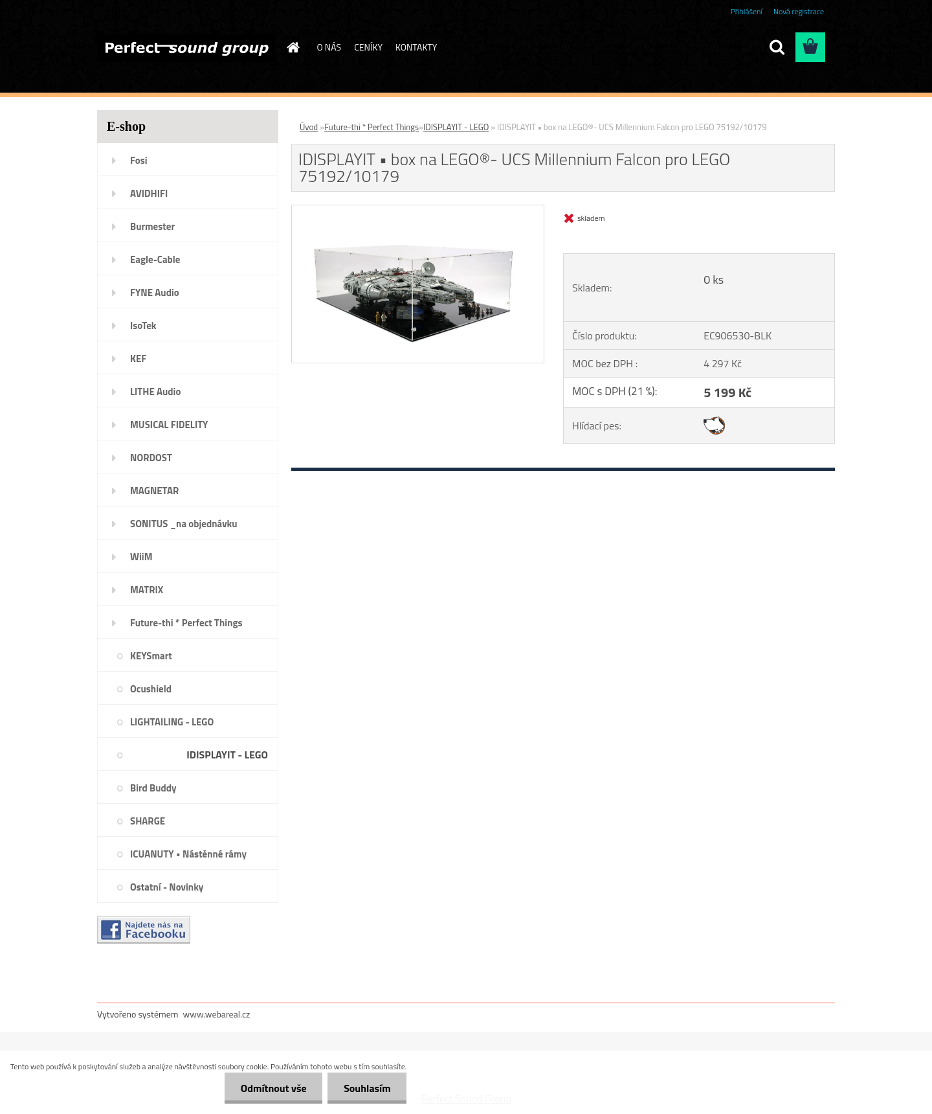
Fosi (139, 160)
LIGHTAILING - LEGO (172, 721)
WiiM (141, 556)
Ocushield (151, 688)
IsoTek (143, 325)
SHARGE (147, 820)
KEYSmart (151, 655)
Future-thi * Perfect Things (186, 622)
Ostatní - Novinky (166, 887)
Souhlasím (367, 1088)
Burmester (152, 226)
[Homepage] (292, 47)
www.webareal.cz (216, 1014)
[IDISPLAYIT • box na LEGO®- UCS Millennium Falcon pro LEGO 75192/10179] (418, 210)
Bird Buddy (153, 787)
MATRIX (146, 589)
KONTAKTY (416, 47)
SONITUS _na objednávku (184, 523)
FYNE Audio (154, 292)
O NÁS (329, 47)
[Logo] (186, 48)
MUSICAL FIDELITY (169, 424)
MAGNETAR (154, 490)
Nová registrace (798, 11)
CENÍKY (368, 47)
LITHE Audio (155, 391)
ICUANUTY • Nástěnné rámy (188, 854)
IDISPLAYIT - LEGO (227, 754)
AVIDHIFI (149, 193)
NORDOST (151, 457)
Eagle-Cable (155, 259)
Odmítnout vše (273, 1088)
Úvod (309, 126)
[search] (777, 47)
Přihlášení (746, 11)
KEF (138, 358)
